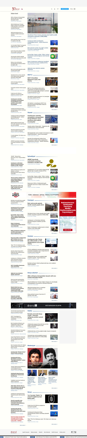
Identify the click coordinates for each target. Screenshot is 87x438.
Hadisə (30, 311)
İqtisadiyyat (31, 156)
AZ (57, 8)
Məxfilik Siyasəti (55, 432)
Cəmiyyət (31, 200)
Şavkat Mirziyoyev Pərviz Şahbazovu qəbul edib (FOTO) (50, 436)
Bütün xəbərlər (54, 109)
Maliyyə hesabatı (34, 432)
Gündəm (30, 236)
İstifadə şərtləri (62, 432)
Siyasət (30, 112)
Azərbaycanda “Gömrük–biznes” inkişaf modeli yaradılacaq (19, 436)
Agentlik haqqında (25, 432)
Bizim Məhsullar (47, 432)
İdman (30, 392)
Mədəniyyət (31, 345)
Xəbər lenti (14, 13)
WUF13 (30, 75)
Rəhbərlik (40, 432)
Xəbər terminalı (65, 8)
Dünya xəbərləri (33, 273)
